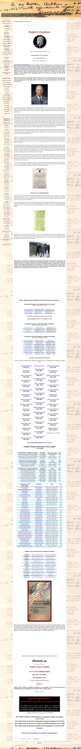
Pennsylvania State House (50, 556)
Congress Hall (50, 575)
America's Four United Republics (39, 193)
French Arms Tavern (50, 569)
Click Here (32, 51)
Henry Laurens (28, 329)
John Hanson (28, 344)
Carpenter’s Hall (53, 554)
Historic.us (13, 16)
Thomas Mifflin (28, 347)
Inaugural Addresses (52, 14)
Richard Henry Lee (28, 348)
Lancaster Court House (50, 561)
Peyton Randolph (29, 309)
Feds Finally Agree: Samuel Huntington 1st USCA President (30, 16)
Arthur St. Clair (28, 352)
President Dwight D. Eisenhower (22, 21)
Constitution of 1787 (41, 58)
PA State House (53, 564)
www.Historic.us (41, 691)
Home (39, 743)
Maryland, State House (50, 567)
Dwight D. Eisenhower (7, 14)
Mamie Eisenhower (28, 14)
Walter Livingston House (50, 572)
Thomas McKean (28, 343)
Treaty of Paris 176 (5, 54)
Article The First (5, 16)
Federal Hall (50, 573)
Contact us (21, 630)
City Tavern (47, 554)
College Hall (47, 564)
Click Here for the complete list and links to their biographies (39, 733)
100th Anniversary (18, 14)
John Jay (28, 330)
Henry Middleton (29, 310)
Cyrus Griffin (28, 354)
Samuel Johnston (28, 342)
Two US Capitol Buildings (50, 577)
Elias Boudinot (28, 346)
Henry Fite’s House (50, 557)
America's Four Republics (64, 14)
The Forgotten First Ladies (40, 14)
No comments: (28, 738)
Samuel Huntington (28, 332)
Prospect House (48, 565)
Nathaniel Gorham (28, 351)
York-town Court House (50, 562)
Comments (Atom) (22, 745)
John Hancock (28, 313)
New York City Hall (50, 570)
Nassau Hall (53, 565)
